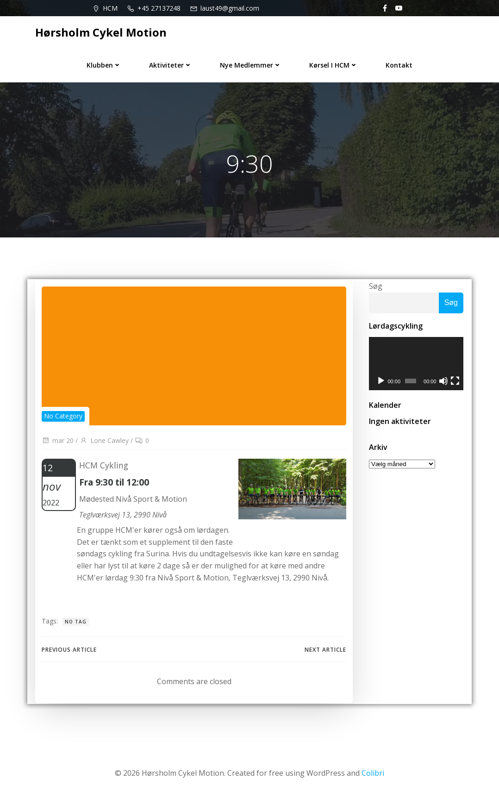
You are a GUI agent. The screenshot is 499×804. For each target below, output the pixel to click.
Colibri (373, 776)
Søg (374, 288)
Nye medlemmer (250, 63)
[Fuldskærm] (455, 384)
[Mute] (444, 384)
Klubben (104, 63)
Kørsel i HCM (333, 63)
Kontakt (399, 63)
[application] (416, 366)
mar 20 (57, 443)
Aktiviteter (170, 63)
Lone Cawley (103, 443)
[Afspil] (379, 384)
